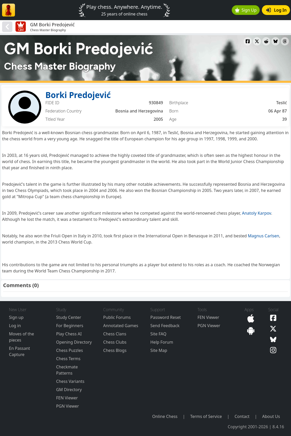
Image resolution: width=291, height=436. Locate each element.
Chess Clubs (114, 342)
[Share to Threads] (285, 41)
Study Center (68, 317)
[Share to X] (257, 41)
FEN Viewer (67, 398)
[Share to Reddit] (266, 41)
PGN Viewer (67, 406)
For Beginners (69, 325)
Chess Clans (114, 334)
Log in (15, 325)
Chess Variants (70, 381)
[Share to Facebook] (248, 41)
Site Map (158, 350)
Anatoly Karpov (256, 213)
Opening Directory (74, 342)
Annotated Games (120, 325)
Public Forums (117, 317)
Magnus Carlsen (263, 236)
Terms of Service (206, 416)
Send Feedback (165, 325)
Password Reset (165, 317)
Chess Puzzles (69, 350)
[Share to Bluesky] (275, 41)
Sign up (16, 317)
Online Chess (164, 416)
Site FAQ (158, 334)
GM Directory (69, 389)
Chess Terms (68, 358)
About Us (271, 416)
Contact (242, 416)
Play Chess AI (69, 334)
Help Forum (161, 342)
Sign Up (246, 10)
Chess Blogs (114, 350)
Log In (276, 10)
